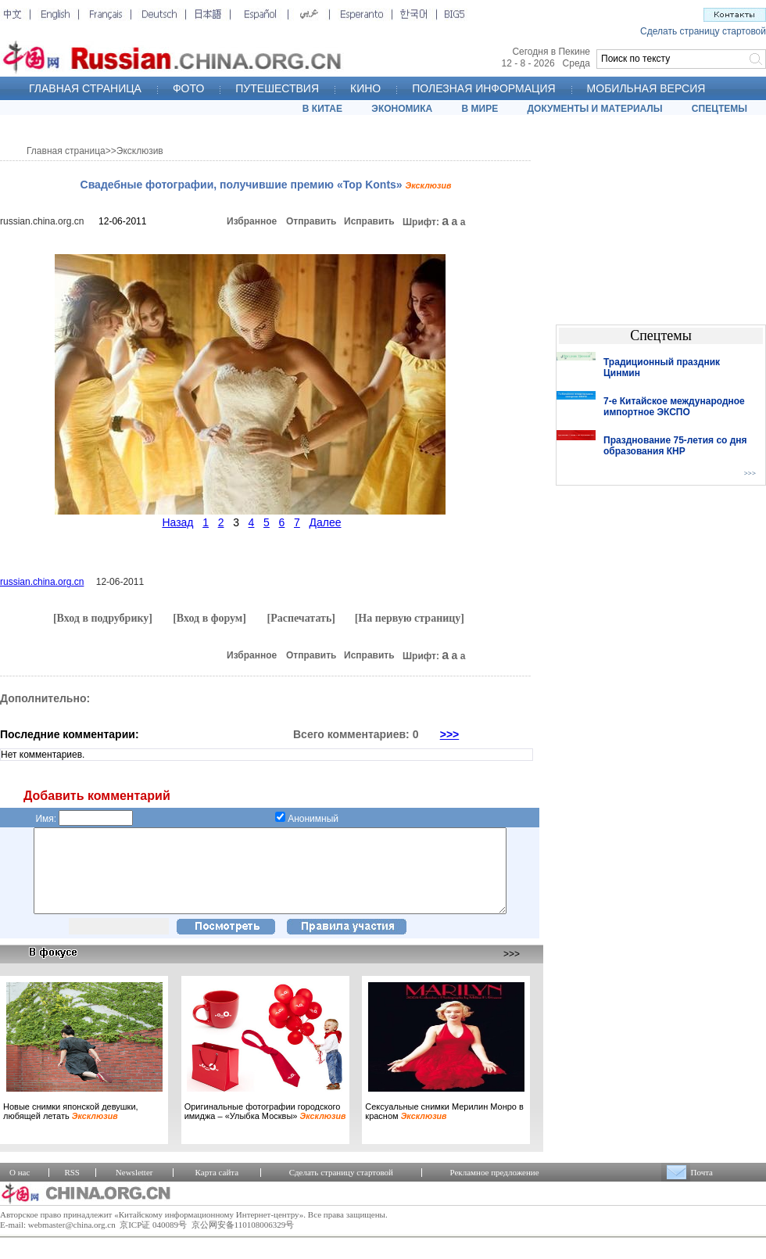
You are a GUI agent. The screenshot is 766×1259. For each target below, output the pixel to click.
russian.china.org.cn (42, 221)
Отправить (311, 221)
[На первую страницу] (409, 618)
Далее (325, 522)
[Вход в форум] (209, 618)
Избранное (252, 221)
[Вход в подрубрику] (102, 618)
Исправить (369, 221)
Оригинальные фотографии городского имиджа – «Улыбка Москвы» (265, 1127)
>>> (450, 734)
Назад (177, 522)
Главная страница (66, 150)
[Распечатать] (301, 618)
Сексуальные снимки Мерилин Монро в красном (444, 1127)
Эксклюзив (139, 150)
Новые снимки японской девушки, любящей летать (70, 1127)
